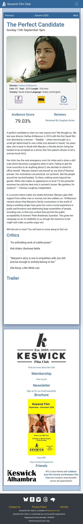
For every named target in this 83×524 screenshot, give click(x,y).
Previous (9, 15)
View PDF (41, 458)
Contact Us (14, 507)
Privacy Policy (39, 507)
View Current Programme (41, 462)
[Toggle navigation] (77, 4)
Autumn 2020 (41, 15)
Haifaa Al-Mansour (28, 85)
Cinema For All (53, 510)
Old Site (64, 507)
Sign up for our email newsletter (41, 391)
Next (75, 15)
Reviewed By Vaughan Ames (60, 120)
